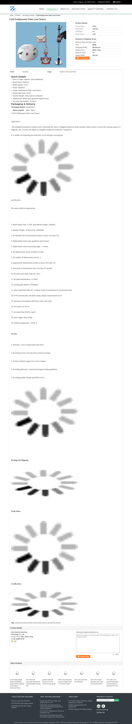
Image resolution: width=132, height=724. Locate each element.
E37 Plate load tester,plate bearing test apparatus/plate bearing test (33, 683)
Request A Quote (104, 2)
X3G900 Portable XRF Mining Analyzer (80, 709)
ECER (116, 722)
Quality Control (96, 9)
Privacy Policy (18, 722)
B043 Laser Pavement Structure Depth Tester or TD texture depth (65, 682)
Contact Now (83, 58)
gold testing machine (54, 623)
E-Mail (99, 710)
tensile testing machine (40, 623)
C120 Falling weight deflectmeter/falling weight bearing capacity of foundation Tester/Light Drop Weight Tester (17, 685)
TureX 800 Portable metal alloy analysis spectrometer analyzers (80, 701)
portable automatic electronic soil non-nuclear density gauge (48, 682)
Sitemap (105, 710)
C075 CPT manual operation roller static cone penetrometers (97, 682)
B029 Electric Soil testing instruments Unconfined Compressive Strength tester (52, 716)
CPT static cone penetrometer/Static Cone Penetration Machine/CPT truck (112, 683)
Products (51, 9)
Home (41, 9)
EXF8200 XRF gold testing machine (22, 703)
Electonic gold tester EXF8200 (20, 701)
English (119, 1)
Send (116, 700)
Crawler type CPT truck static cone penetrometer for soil (50, 701)
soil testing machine (28, 15)
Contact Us (112, 9)
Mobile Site (101, 712)
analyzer (73, 697)
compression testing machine (23, 623)
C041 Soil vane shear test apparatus (80, 681)
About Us (64, 9)
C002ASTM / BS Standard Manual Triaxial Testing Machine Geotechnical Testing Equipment (51, 706)
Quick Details (18, 76)
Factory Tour (78, 9)
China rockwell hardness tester (33, 722)
